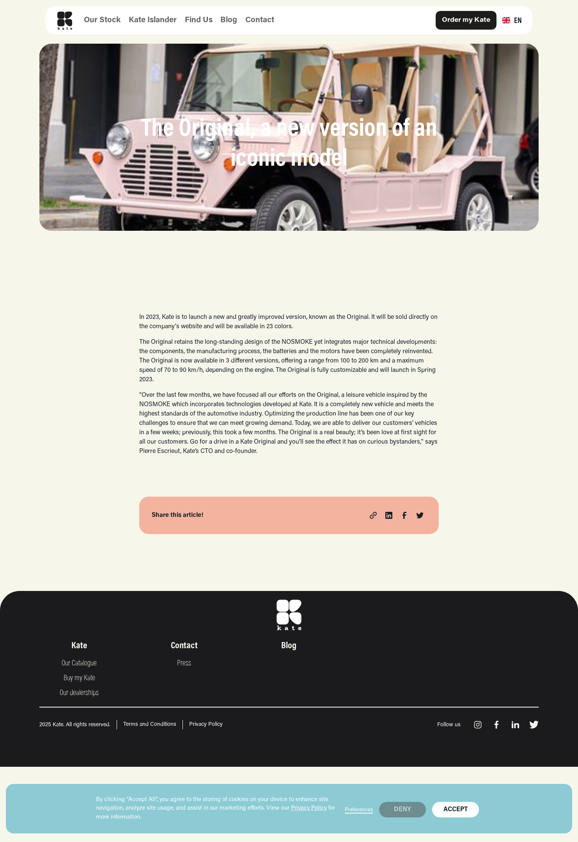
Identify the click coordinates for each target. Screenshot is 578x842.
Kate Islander (153, 20)
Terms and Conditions (149, 724)
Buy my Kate (79, 678)
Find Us (199, 20)
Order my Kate (466, 20)
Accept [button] (455, 810)
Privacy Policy (309, 808)
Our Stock (102, 20)
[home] (62, 20)
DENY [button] (402, 810)
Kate (79, 646)
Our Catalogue (79, 663)
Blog (228, 20)
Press (184, 663)
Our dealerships (79, 693)
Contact (259, 20)
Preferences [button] (359, 810)
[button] (512, 20)
